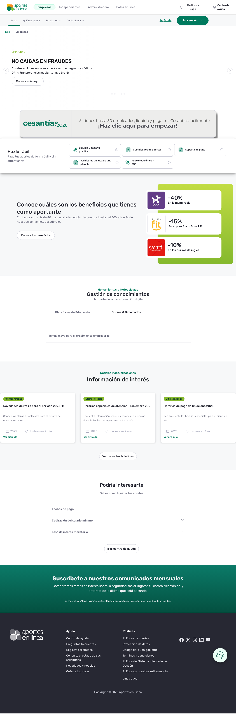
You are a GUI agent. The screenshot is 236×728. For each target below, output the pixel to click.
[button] (53, 21)
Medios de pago (196, 7)
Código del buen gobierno (140, 650)
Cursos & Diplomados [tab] (126, 312)
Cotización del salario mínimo (72, 520)
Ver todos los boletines (118, 456)
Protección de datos (136, 644)
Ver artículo (10, 437)
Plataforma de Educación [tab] (72, 312)
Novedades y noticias (80, 665)
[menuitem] (45, 7)
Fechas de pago (63, 509)
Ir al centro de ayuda (121, 548)
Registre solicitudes (79, 650)
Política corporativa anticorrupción (146, 671)
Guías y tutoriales (78, 671)
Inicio (7, 31)
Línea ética (130, 678)
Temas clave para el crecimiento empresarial (78, 335)
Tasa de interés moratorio (70, 532)
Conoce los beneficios (36, 235)
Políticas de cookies (136, 638)
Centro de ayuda (77, 638)
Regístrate (165, 20)
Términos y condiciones (138, 655)
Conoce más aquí (27, 81)
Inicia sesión (192, 20)
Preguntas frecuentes (81, 644)
